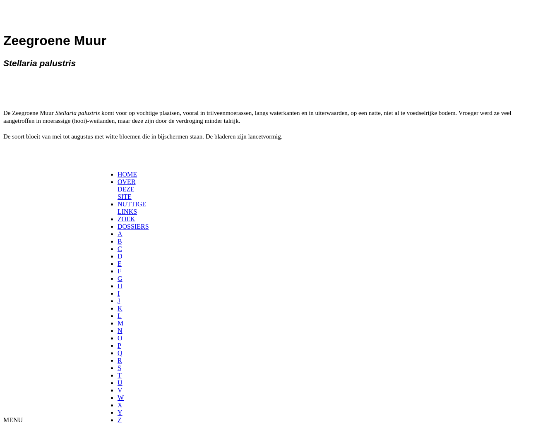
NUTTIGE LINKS (132, 208)
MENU (13, 419)
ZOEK (126, 218)
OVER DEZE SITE (127, 189)
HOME (127, 174)
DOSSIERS (133, 226)
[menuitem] (120, 174)
